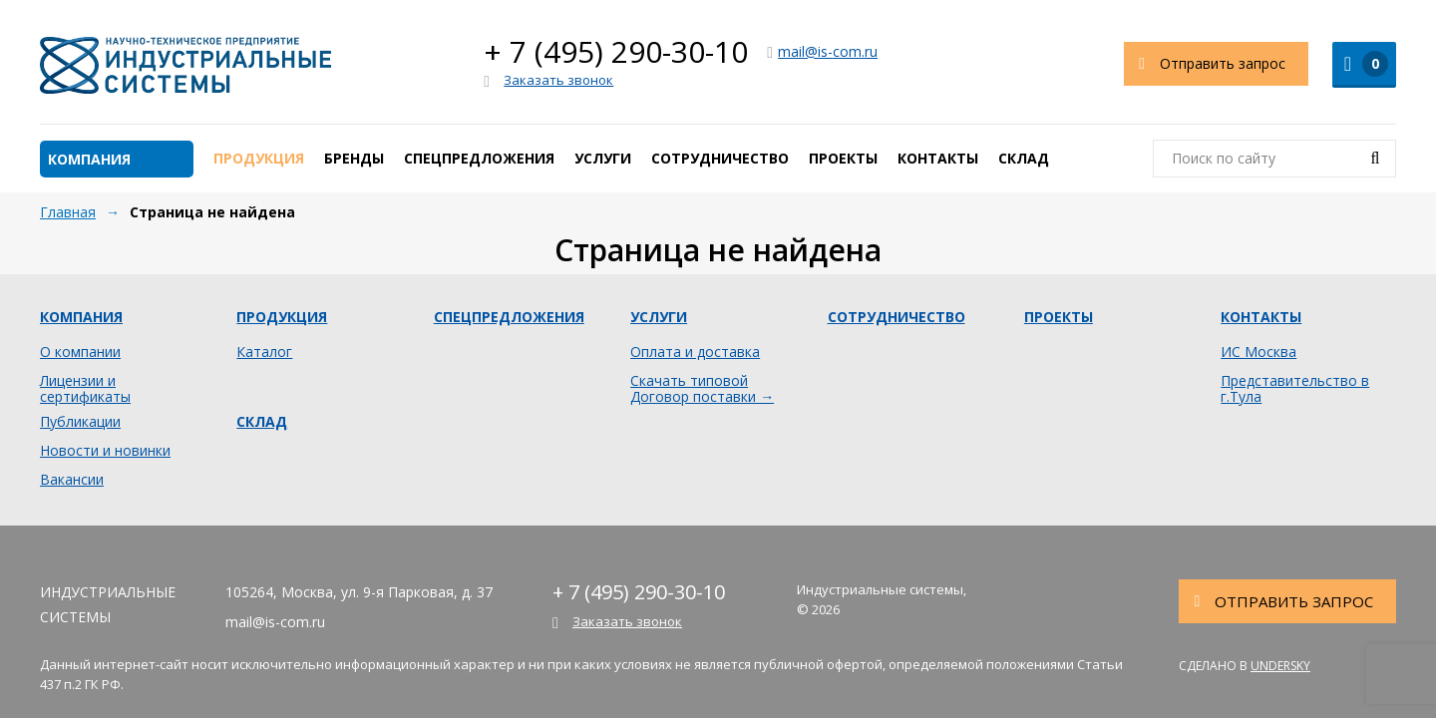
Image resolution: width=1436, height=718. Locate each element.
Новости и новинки (105, 451)
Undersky (1280, 665)
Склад (1023, 158)
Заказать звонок (548, 81)
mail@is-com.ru (822, 51)
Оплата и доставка (695, 352)
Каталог (264, 352)
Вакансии (72, 480)
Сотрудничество (720, 158)
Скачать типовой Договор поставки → (702, 389)
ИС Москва (1258, 352)
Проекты (843, 158)
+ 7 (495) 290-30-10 (616, 51)
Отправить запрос (1205, 64)
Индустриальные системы (185, 65)
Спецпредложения (479, 158)
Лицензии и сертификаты (85, 389)
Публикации (80, 422)
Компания (89, 159)
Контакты (938, 158)
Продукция (258, 158)
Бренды (354, 158)
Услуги (602, 158)
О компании (80, 352)
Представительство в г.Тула (1295, 389)
